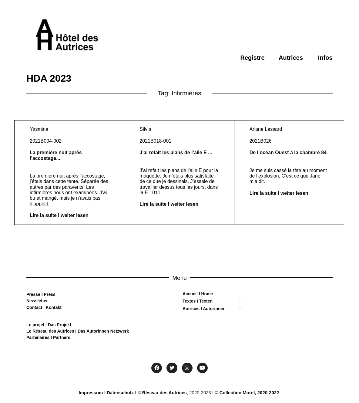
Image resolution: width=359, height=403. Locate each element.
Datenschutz (120, 392)
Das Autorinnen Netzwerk (102, 331)
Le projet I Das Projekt (48, 324)
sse (36, 294)
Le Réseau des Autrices (50, 331)
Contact (34, 307)
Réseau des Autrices (164, 392)
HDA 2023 (48, 78)
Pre (29, 294)
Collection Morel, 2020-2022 (249, 392)
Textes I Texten (198, 301)
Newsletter (37, 300)
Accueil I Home (198, 293)
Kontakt (53, 307)
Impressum (91, 392)
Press (49, 294)
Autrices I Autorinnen (204, 308)
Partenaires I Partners (48, 337)
